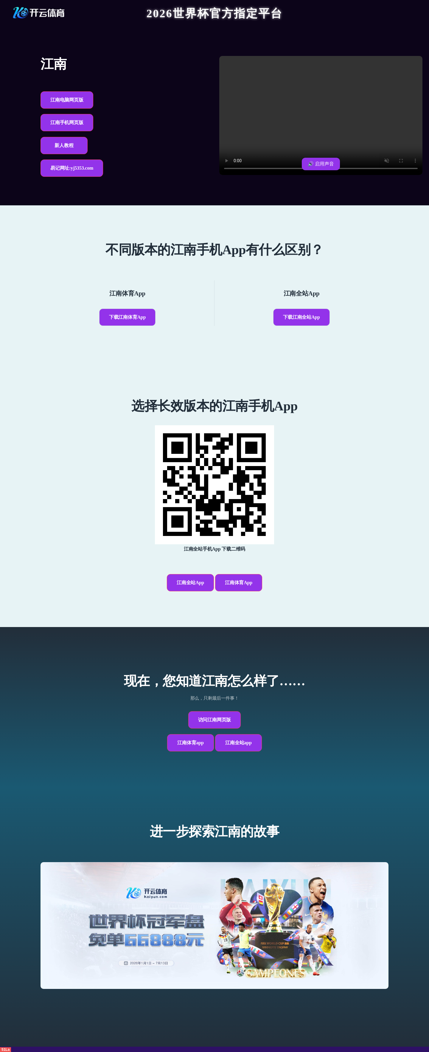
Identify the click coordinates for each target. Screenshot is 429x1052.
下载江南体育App (127, 317)
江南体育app (190, 742)
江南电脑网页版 (66, 99)
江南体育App (238, 582)
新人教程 (64, 145)
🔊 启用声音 (321, 163)
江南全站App (190, 582)
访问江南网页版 (214, 719)
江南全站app (238, 742)
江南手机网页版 (66, 122)
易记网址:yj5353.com (71, 168)
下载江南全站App (301, 317)
